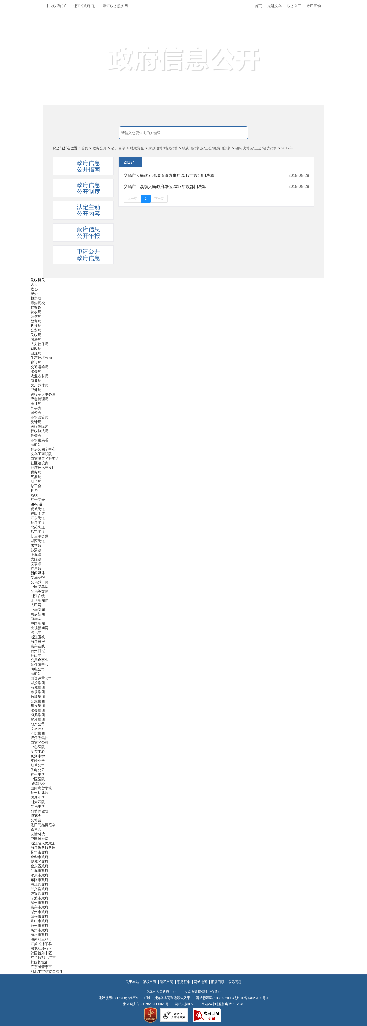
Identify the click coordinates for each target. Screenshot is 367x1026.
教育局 (36, 321)
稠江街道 (38, 523)
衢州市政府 (39, 930)
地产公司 (38, 724)
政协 (34, 289)
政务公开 (294, 6)
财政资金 (137, 148)
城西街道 (38, 541)
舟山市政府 (39, 921)
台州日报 (38, 651)
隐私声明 (166, 982)
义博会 (36, 820)
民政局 (36, 335)
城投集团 (38, 683)
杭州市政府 (39, 852)
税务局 (36, 472)
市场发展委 (39, 440)
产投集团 (38, 733)
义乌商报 (38, 577)
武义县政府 (39, 889)
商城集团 (38, 687)
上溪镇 (36, 555)
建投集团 (38, 706)
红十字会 (38, 500)
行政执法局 (39, 431)
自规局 (36, 353)
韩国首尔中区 (41, 953)
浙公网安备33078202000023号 (146, 1004)
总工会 (36, 486)
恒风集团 (38, 715)
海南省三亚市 (41, 939)
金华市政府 (39, 857)
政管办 (36, 435)
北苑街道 (38, 527)
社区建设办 (39, 463)
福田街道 (38, 513)
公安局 (36, 330)
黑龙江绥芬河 (41, 948)
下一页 (159, 198)
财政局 (36, 348)
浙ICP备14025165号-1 (251, 998)
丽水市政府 (39, 935)
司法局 (36, 339)
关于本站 (132, 982)
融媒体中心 (39, 664)
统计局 (36, 422)
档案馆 (36, 307)
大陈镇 (36, 559)
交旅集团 (38, 701)
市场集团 (38, 692)
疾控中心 (38, 751)
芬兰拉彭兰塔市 (43, 958)
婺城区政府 (39, 861)
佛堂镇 (36, 545)
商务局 (36, 381)
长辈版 (356, 18)
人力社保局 (39, 344)
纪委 (34, 294)
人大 (34, 284)
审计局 (36, 403)
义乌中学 (38, 806)
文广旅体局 (39, 385)
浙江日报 (38, 642)
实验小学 (38, 761)
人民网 (36, 605)
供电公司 (38, 669)
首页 (258, 6)
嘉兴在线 (38, 646)
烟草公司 (38, 765)
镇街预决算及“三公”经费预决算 (206, 148)
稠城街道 (38, 509)
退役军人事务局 (43, 394)
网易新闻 (38, 614)
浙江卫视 (38, 637)
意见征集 (183, 982)
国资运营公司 (41, 678)
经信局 (36, 316)
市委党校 (38, 303)
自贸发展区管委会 (45, 458)
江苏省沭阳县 (41, 944)
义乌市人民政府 (100, 30)
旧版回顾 (217, 982)
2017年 (287, 148)
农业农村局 (39, 376)
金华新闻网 (39, 600)
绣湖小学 (38, 797)
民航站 (36, 445)
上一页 (132, 198)
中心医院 (38, 747)
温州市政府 (39, 903)
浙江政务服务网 (115, 6)
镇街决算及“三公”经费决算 (256, 148)
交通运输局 (39, 367)
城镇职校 (38, 784)
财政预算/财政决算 (163, 148)
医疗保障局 (39, 426)
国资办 (36, 413)
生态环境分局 (41, 358)
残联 (34, 495)
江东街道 (38, 518)
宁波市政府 (39, 898)
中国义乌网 (39, 587)
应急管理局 (39, 399)
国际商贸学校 (41, 788)
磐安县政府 (39, 893)
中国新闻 (38, 623)
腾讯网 (36, 632)
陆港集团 (38, 697)
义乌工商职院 (41, 454)
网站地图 (200, 982)
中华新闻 (38, 610)
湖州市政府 (39, 912)
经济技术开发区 (43, 468)
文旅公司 (38, 729)
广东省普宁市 (41, 967)
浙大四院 (38, 802)
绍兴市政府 (39, 916)
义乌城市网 (39, 582)
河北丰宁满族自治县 (47, 971)
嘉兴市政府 (39, 907)
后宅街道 (38, 532)
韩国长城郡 (39, 962)
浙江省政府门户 (85, 6)
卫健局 (36, 390)
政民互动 (314, 6)
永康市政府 (39, 875)
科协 (34, 490)
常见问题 (234, 982)
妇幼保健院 (39, 811)
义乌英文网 (39, 591)
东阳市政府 (39, 880)
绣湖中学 (38, 756)
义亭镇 (36, 564)
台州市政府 (39, 925)
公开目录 (118, 148)
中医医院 (38, 779)
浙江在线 (38, 596)
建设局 (36, 362)
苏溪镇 (36, 550)
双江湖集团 (39, 738)
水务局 (36, 371)
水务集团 (38, 710)
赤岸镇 (36, 568)
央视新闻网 (39, 628)
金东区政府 (39, 866)
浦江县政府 (39, 884)
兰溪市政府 (39, 871)
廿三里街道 (39, 536)
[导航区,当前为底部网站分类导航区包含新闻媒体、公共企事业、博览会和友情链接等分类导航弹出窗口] (183, 626)
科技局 (36, 326)
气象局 (36, 477)
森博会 (36, 829)
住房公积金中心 (43, 449)
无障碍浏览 (353, 29)
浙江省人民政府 (43, 843)
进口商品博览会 (43, 825)
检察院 (36, 298)
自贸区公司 (39, 742)
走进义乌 (274, 6)
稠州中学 (38, 774)
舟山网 (36, 655)
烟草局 (36, 481)
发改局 (36, 312)
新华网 (36, 619)
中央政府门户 (56, 6)
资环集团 (38, 719)
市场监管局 (39, 417)
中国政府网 (39, 838)
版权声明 (149, 982)
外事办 (36, 408)
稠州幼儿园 (39, 793)
